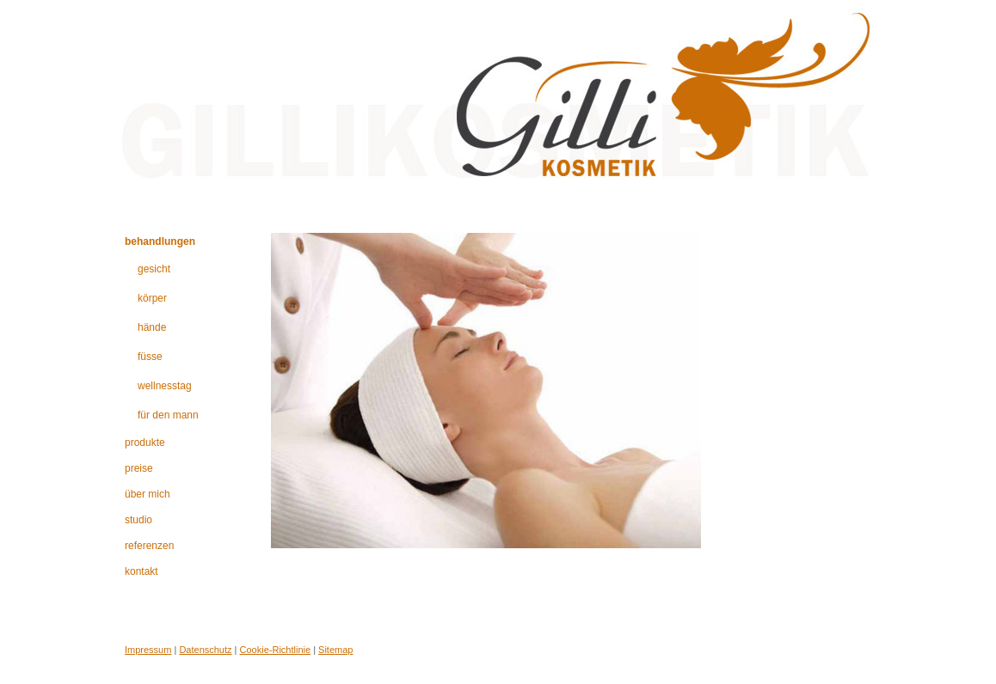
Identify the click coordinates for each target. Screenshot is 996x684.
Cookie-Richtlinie (275, 649)
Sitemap (335, 649)
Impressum (148, 649)
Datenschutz (205, 649)
